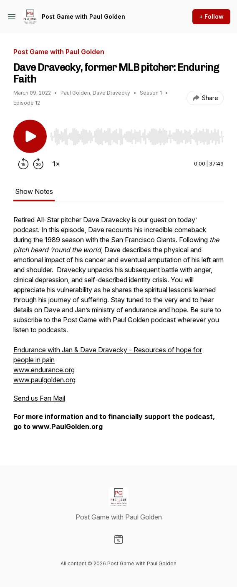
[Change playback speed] (56, 164)
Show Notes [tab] (34, 191)
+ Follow (211, 16)
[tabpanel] (118, 327)
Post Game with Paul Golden (83, 16)
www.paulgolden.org (44, 380)
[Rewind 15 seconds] (23, 164)
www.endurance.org (44, 370)
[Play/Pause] (30, 136)
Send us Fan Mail (39, 398)
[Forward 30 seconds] (38, 164)
